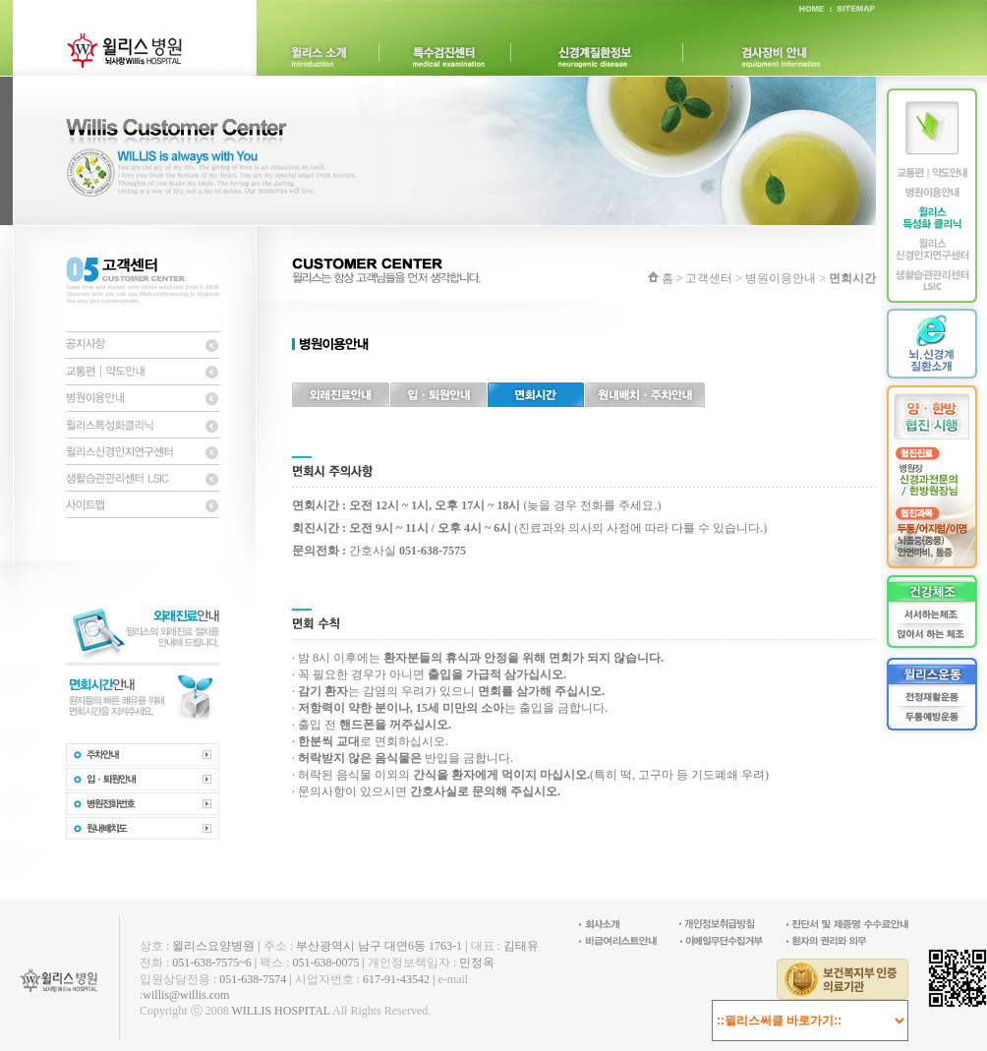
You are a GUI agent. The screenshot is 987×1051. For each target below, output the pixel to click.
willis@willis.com (186, 995)
